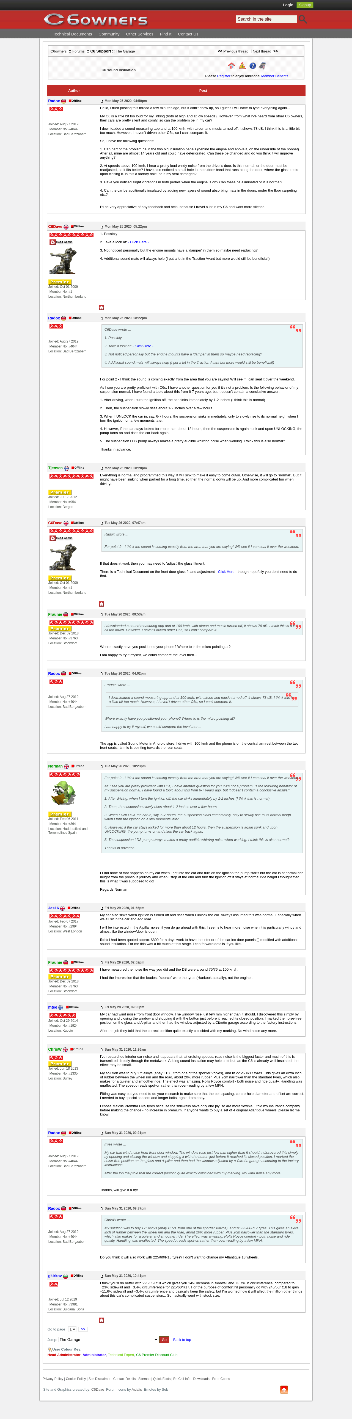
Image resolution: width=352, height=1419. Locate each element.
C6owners (59, 51)
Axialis (137, 1389)
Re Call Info (182, 1379)
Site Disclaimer (100, 1379)
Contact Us (188, 34)
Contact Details (124, 1379)
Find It (166, 34)
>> (83, 1329)
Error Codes (221, 1379)
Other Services (139, 34)
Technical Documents (72, 34)
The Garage (125, 51)
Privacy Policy (53, 1379)
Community (109, 34)
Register (223, 76)
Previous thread (235, 51)
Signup (305, 5)
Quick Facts (162, 1379)
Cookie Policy (76, 1379)
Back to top (182, 1340)
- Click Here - (138, 242)
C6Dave (97, 1389)
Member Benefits (274, 76)
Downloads (201, 1379)
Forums (78, 51)
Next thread (262, 51)
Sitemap (144, 1379)
